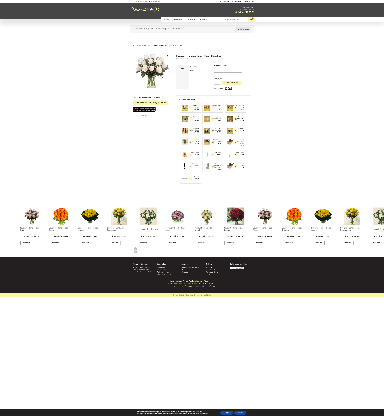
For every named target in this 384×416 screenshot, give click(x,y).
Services (191, 19)
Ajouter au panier (231, 83)
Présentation (178, 19)
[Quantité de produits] (217, 83)
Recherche (245, 19)
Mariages (184, 270)
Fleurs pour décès (212, 272)
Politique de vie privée (164, 272)
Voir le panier (243, 29)
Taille (182, 68)
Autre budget (220, 65)
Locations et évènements (190, 268)
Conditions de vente (164, 274)
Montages (184, 272)
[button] (167, 56)
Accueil (166, 19)
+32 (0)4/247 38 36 (244, 12)
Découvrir (143, 243)
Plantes (208, 274)
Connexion (161, 268)
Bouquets (144, 45)
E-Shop (203, 19)
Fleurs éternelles (211, 270)
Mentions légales (163, 270)
